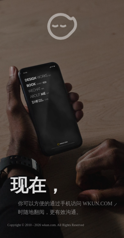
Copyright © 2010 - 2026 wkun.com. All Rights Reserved (46, 225)
